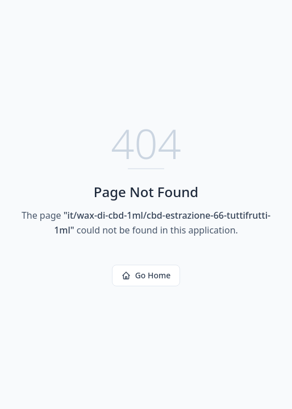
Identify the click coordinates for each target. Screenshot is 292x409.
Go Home (146, 275)
